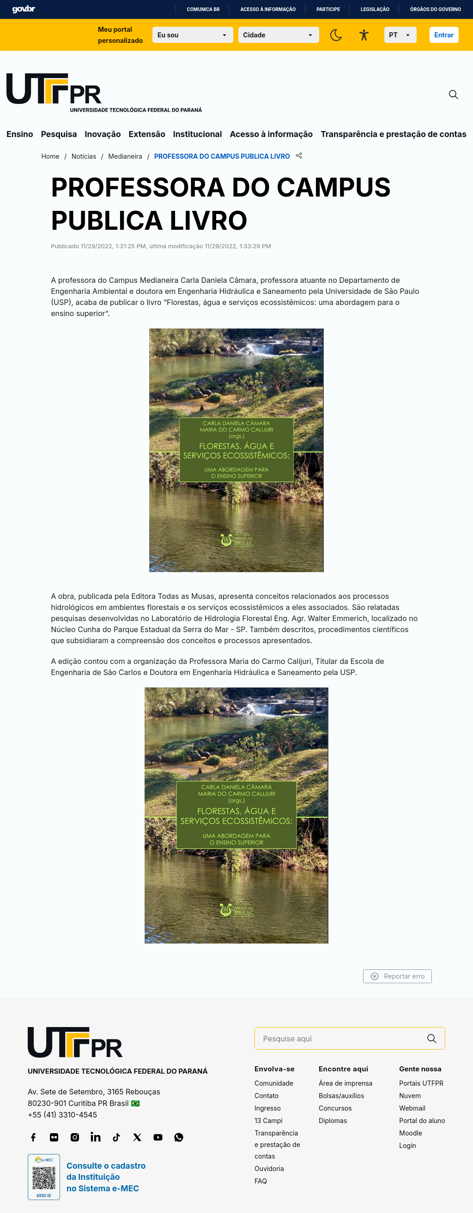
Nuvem (410, 1094)
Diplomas (333, 1119)
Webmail (412, 1106)
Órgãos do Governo (435, 9)
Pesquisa (59, 134)
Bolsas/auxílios (341, 1094)
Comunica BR (203, 9)
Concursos (335, 1106)
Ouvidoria (269, 1167)
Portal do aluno (422, 1119)
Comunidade (274, 1081)
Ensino (19, 134)
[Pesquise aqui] (341, 1037)
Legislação (375, 9)
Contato (267, 1094)
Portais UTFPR (421, 1081)
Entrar (444, 35)
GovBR (23, 9)
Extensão (147, 134)
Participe (328, 9)
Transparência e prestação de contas (394, 134)
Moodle (410, 1131)
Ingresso (268, 1106)
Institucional (197, 134)
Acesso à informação (268, 9)
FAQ (261, 1179)
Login (407, 1143)
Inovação (103, 134)
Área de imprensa (345, 1081)
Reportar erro (367, 975)
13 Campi (269, 1119)
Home (80, 156)
